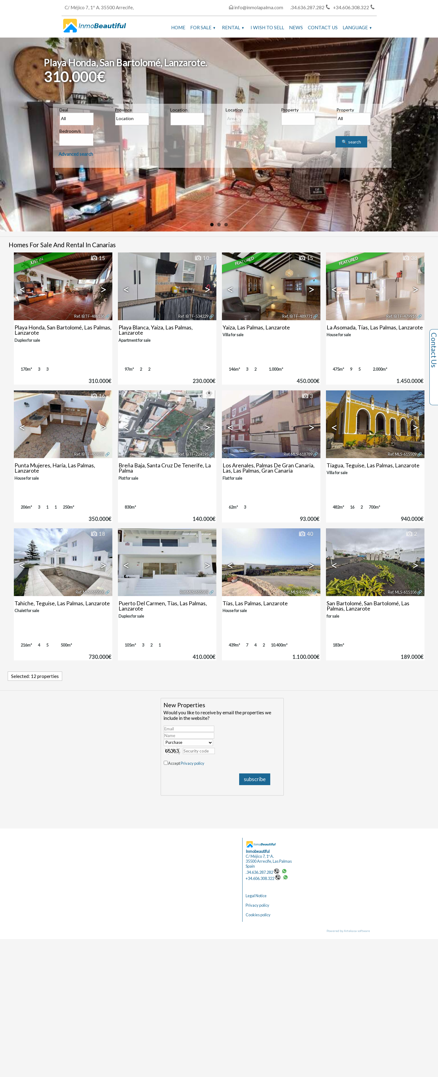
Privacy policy (192, 763)
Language (357, 27)
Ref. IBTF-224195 (193, 454)
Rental (233, 27)
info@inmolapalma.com (258, 7)
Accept (186, 763)
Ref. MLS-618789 (298, 454)
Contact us (323, 27)
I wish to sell (267, 27)
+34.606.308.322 (263, 878)
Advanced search (75, 154)
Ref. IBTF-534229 (193, 316)
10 (201, 258)
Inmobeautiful (258, 851)
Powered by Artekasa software (348, 931)
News (296, 27)
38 (409, 258)
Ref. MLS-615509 (402, 454)
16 (97, 396)
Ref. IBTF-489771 (297, 316)
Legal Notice (256, 895)
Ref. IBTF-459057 (89, 454)
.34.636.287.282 (262, 872)
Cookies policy (258, 914)
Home (178, 27)
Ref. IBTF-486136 (89, 316)
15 (97, 258)
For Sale (202, 27)
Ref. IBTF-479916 (401, 316)
